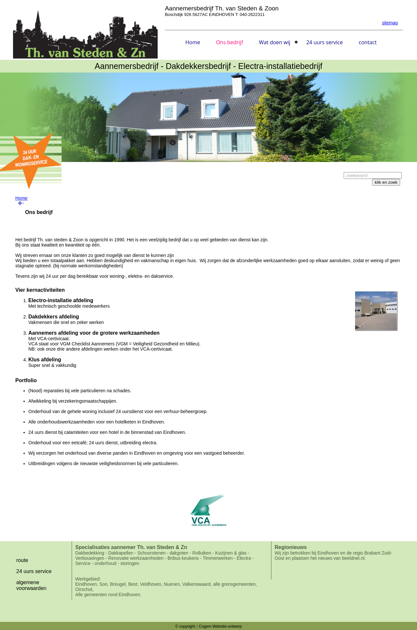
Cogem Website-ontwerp (220, 626)
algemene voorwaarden (31, 585)
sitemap (390, 22)
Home (192, 42)
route (22, 560)
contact (368, 42)
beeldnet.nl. (354, 558)
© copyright (185, 626)
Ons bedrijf (229, 42)
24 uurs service (324, 42)
